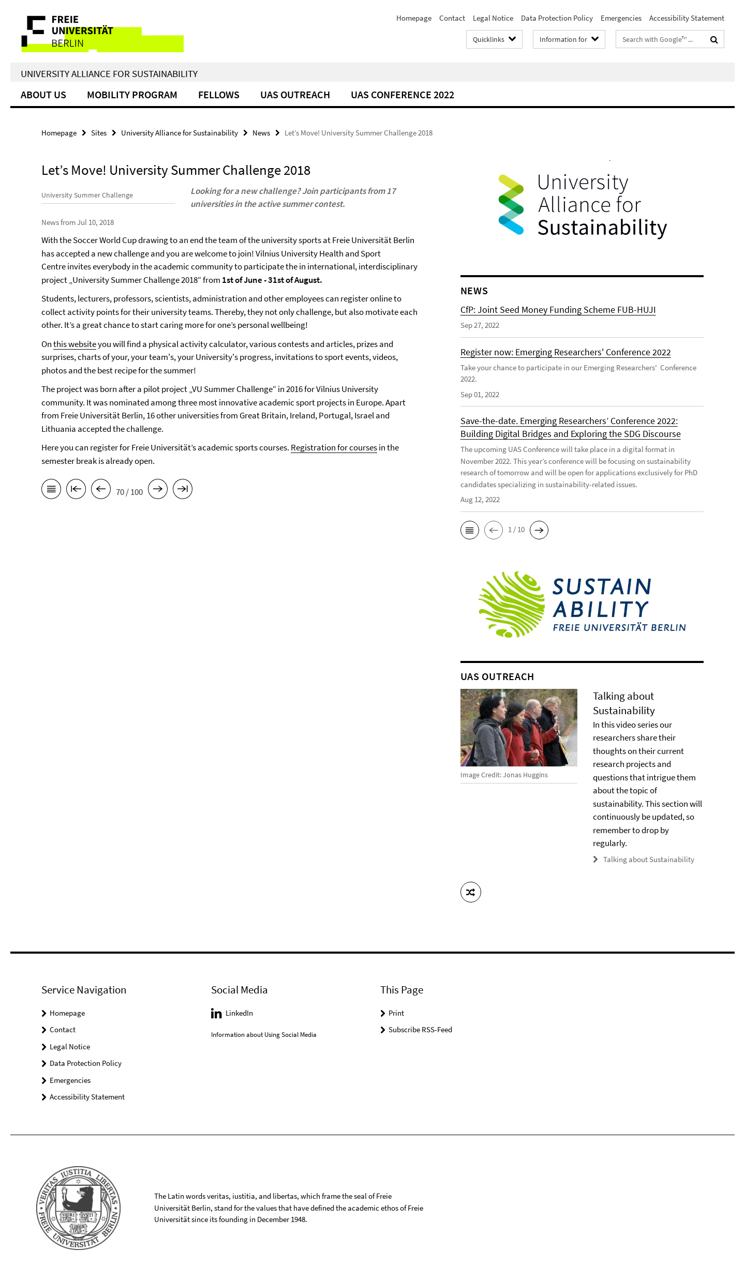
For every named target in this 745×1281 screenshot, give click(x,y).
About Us (43, 94)
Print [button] (396, 1012)
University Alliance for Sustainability (109, 73)
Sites (99, 133)
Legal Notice (493, 18)
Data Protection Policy (557, 18)
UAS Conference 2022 (402, 94)
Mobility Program (132, 94)
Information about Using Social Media (264, 1034)
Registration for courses (334, 460)
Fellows (219, 94)
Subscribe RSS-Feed (420, 1029)
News (261, 133)
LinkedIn (239, 1012)
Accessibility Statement (686, 18)
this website (74, 357)
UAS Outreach (295, 94)
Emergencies (621, 18)
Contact (452, 18)
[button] (469, 530)
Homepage (413, 18)
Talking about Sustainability (648, 859)
